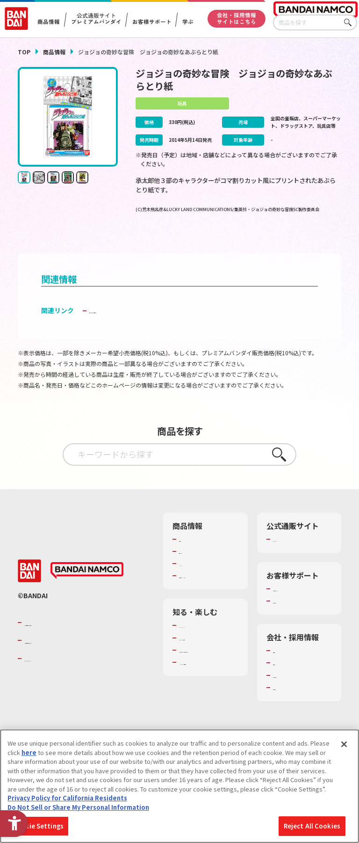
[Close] (344, 744)
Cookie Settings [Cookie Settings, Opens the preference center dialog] (38, 825)
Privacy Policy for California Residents (67, 797)
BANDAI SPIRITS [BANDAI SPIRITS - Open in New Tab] (52, 681)
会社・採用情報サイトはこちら (236, 18)
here (29, 752)
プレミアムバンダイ (300, 554)
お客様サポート (151, 22)
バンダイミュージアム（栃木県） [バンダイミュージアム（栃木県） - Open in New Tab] (206, 715)
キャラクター (197, 578)
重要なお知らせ (294, 624)
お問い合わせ (291, 710)
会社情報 (285, 673)
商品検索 (191, 554)
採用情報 (285, 686)
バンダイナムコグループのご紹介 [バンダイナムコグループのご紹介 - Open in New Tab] (80, 645)
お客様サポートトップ (300, 607)
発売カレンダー (200, 566)
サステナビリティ (297, 698)
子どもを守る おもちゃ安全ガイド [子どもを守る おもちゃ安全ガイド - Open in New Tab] (139, 325)
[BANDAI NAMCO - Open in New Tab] (86, 594)
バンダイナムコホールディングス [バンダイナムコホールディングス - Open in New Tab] (80, 664)
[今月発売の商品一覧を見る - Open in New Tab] (187, 240)
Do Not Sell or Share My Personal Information (78, 807)
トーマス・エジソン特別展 (206, 665)
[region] (179, 786)
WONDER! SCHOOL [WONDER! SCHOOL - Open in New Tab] (205, 649)
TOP (24, 52)
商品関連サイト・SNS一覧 (203, 594)
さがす (350, 22)
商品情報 (54, 52)
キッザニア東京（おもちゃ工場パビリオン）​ (206, 690)
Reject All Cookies (312, 825)
